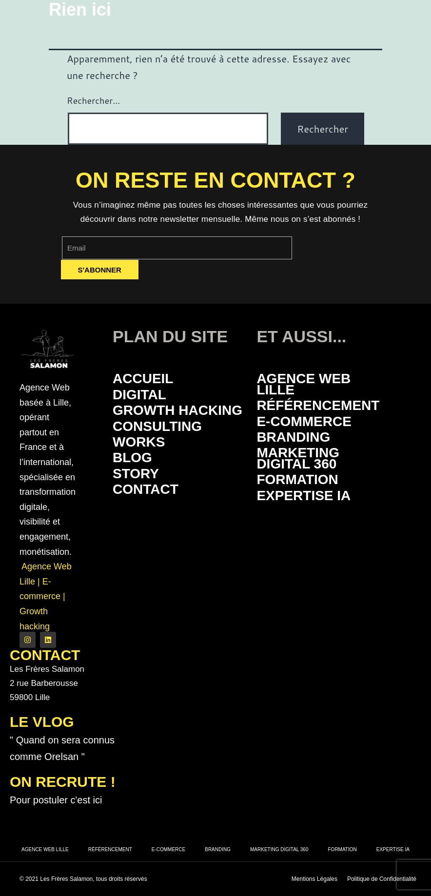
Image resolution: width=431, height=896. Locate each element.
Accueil (143, 378)
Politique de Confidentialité (381, 879)
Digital (139, 394)
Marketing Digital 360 (297, 458)
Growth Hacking (177, 410)
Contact (145, 489)
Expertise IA (303, 495)
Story (136, 473)
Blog (132, 457)
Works (139, 441)
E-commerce (303, 421)
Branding (293, 437)
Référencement (317, 405)
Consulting (157, 426)
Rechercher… (93, 100)
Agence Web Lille (303, 384)
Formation (297, 479)
